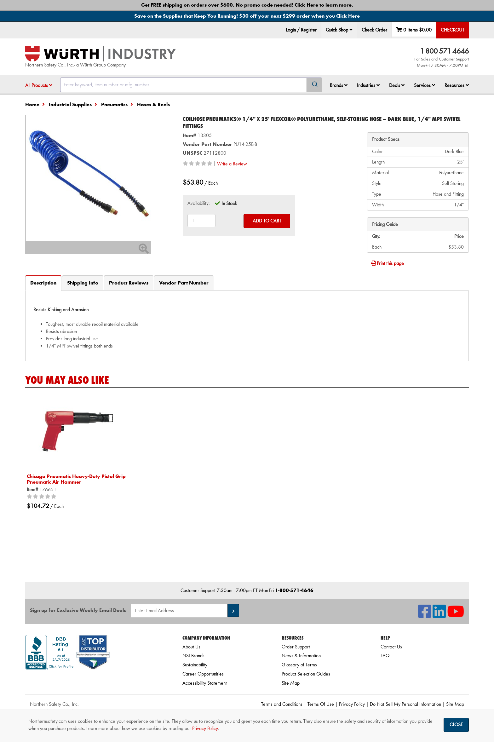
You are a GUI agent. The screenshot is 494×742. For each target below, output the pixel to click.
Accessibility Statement (204, 683)
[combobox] (191, 85)
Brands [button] (339, 85)
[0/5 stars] (42, 496)
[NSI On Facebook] (424, 615)
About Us (191, 647)
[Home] (100, 53)
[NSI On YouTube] (455, 615)
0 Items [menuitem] (414, 30)
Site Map (291, 683)
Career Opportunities (203, 674)
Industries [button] (368, 85)
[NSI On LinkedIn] (439, 615)
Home (32, 104)
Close (456, 725)
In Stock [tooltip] (229, 203)
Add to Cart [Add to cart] (267, 221)
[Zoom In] (144, 251)
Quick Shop (339, 30)
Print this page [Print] (387, 263)
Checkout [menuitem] (452, 30)
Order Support (296, 647)
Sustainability (194, 665)
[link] (96, 681)
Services (424, 85)
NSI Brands (193, 656)
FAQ (385, 656)
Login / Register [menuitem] (301, 30)
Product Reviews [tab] (128, 283)
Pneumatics (114, 104)
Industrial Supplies (70, 104)
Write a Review (232, 164)
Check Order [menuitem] (374, 30)
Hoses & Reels (153, 104)
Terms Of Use (320, 704)
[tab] (247, 325)
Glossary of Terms (299, 665)
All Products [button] (38, 85)
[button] (351, 29)
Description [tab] (43, 283)
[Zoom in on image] (88, 178)
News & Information (301, 656)
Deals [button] (397, 85)
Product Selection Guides (306, 674)
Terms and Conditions (281, 704)
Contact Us (391, 647)
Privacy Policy (352, 704)
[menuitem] (339, 30)
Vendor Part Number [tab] (184, 283)
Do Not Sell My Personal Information (405, 704)
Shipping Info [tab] (82, 283)
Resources (457, 85)
